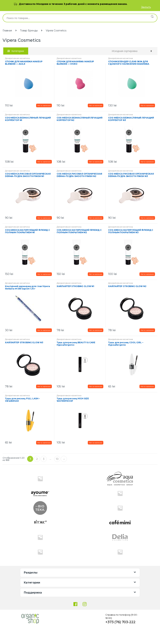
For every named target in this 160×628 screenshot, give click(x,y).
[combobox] (75, 18)
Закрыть (146, 7)
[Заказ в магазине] (132, 51)
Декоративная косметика (17, 58)
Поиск (152, 18)
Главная (7, 30)
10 (57, 459)
